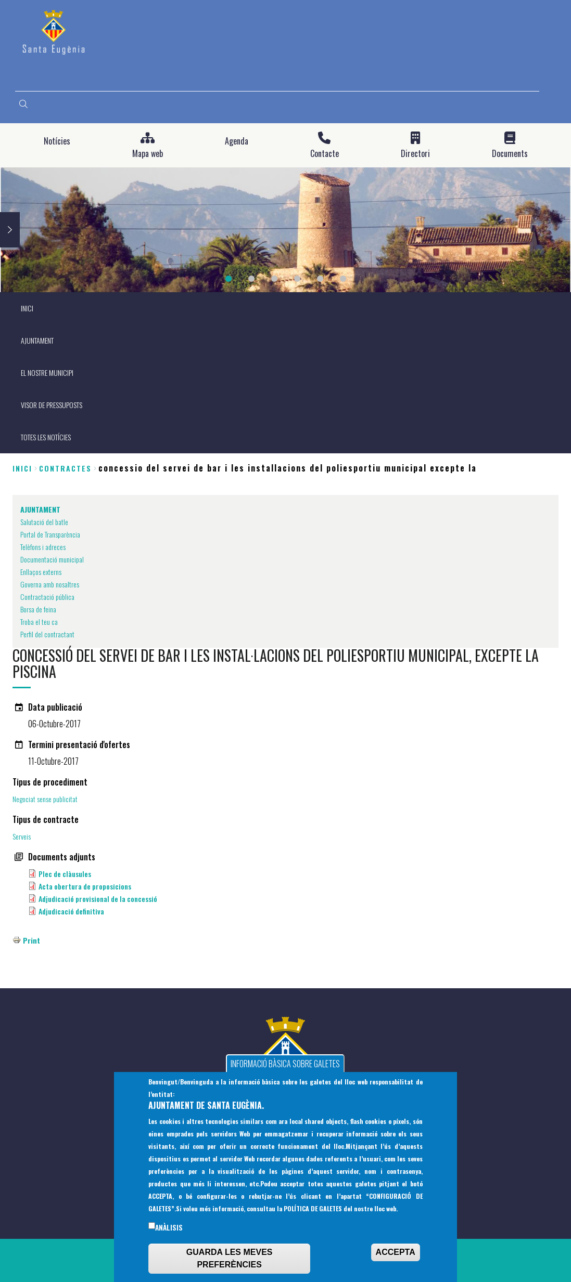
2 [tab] (251, 279)
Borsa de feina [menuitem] (38, 609)
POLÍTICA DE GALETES (313, 1211)
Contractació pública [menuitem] (47, 596)
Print (31, 940)
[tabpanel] (285, 230)
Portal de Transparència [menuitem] (50, 534)
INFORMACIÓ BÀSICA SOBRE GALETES (285, 1067)
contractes (65, 468)
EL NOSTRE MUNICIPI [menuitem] (47, 372)
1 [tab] (228, 279)
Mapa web (147, 153)
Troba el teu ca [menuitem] (39, 621)
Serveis (21, 836)
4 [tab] (297, 279)
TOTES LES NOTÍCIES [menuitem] (46, 436)
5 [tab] (320, 279)
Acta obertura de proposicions (85, 886)
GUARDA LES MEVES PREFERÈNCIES (229, 1261)
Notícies (57, 141)
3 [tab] (274, 279)
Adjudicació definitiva (71, 911)
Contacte (324, 153)
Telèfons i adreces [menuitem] (43, 546)
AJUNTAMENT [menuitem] (37, 340)
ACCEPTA (395, 1255)
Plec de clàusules (65, 873)
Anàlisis (169, 1230)
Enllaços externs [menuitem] (40, 571)
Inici (22, 468)
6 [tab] (343, 279)
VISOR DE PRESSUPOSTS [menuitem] (51, 404)
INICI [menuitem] (27, 308)
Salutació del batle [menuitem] (44, 521)
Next (10, 229)
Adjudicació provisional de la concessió (98, 898)
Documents (510, 153)
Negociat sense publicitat (45, 798)
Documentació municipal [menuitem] (52, 559)
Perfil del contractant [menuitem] (47, 634)
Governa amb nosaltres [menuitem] (49, 584)
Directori (415, 153)
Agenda (236, 141)
